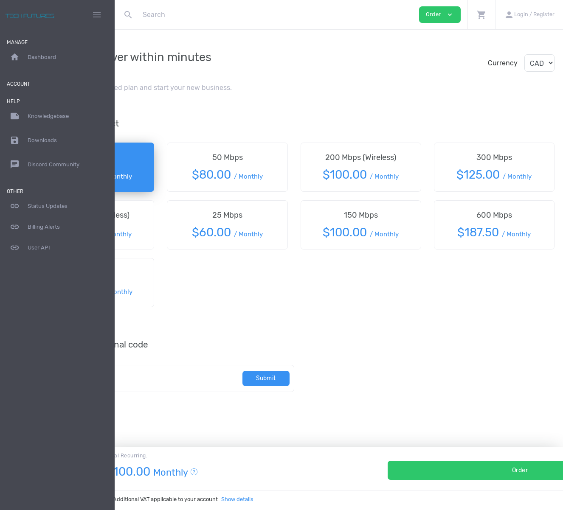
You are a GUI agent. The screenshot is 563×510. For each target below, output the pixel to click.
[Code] (207, 378)
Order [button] (440, 15)
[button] (481, 14)
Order (451, 470)
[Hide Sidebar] (96, 14)
